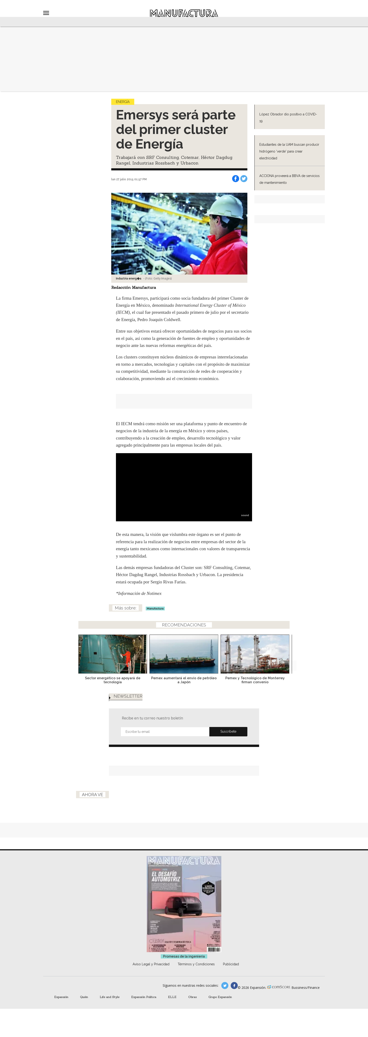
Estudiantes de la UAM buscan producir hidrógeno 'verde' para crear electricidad (289, 151)
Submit (228, 731)
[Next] (291, 653)
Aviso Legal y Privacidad (151, 964)
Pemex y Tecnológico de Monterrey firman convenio (255, 680)
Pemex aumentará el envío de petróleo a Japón (184, 680)
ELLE (172, 997)
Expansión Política (143, 997)
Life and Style (109, 997)
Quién (84, 997)
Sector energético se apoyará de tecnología (112, 680)
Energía (123, 102)
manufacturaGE (224, 985)
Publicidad (231, 964)
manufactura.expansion (234, 985)
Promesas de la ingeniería (184, 956)
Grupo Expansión (220, 997)
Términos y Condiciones (196, 964)
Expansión (61, 997)
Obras (192, 997)
